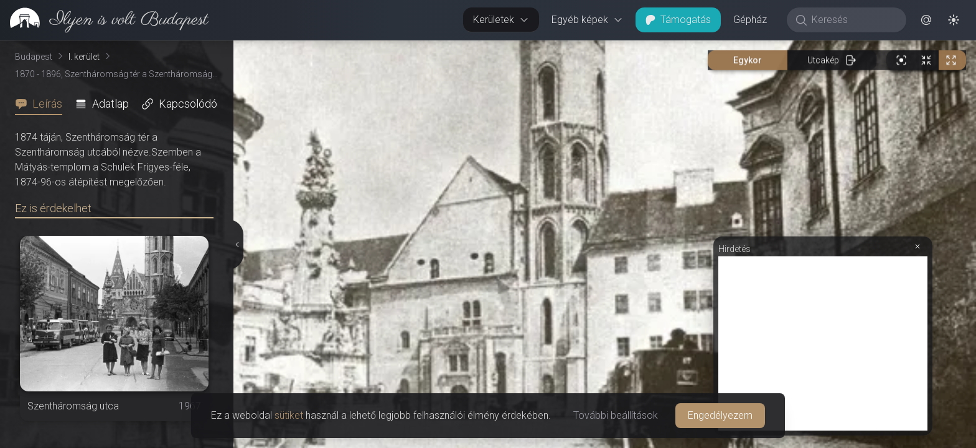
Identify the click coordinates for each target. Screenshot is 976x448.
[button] (926, 19)
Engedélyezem (720, 415)
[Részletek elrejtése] (237, 244)
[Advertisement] (822, 343)
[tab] (42, 104)
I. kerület (84, 57)
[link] (104, 20)
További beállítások (615, 415)
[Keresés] (853, 19)
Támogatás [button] (678, 20)
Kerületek (501, 20)
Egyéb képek (587, 20)
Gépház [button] (750, 20)
